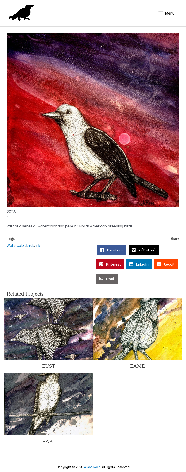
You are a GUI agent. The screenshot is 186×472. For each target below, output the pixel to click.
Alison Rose (92, 466)
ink (40, 244)
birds (32, 244)
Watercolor (16, 244)
